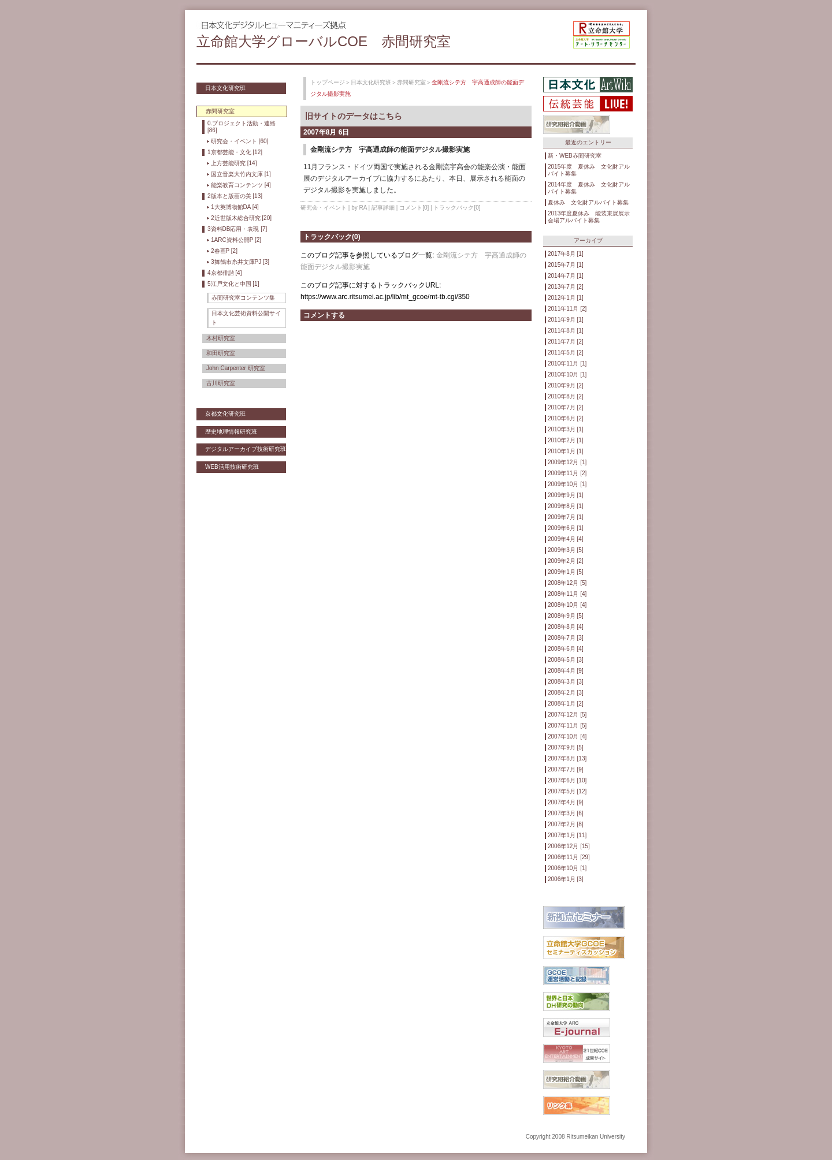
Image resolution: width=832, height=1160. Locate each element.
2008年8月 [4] (566, 627)
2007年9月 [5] (566, 747)
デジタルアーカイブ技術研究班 (245, 449)
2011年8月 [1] (566, 330)
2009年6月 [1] (566, 528)
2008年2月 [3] (566, 692)
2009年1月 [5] (566, 572)
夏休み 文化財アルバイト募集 (588, 202)
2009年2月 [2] (566, 561)
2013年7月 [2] (566, 287)
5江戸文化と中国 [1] (233, 284)
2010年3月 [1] (566, 429)
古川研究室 (220, 383)
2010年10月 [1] (567, 374)
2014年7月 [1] (566, 276)
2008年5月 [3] (566, 660)
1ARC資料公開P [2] (236, 240)
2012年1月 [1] (566, 297)
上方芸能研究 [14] (234, 163)
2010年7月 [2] (566, 407)
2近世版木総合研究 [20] (241, 218)
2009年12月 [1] (567, 462)
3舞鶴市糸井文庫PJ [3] (240, 262)
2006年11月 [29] (569, 857)
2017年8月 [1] (566, 254)
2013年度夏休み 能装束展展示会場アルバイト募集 (589, 216)
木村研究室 (220, 338)
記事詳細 (383, 207)
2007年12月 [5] (567, 714)
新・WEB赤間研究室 (574, 155)
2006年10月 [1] (567, 868)
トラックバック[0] (456, 207)
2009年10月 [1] (567, 484)
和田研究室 (220, 353)
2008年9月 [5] (566, 616)
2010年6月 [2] (566, 418)
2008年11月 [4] (567, 594)
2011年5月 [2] (566, 352)
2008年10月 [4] (567, 605)
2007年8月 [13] (567, 758)
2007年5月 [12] (567, 791)
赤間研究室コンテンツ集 (243, 297)
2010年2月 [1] (566, 440)
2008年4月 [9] (566, 670)
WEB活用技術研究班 (232, 467)
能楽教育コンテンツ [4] (241, 185)
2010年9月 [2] (566, 385)
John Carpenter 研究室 (235, 368)
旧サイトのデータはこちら (353, 116)
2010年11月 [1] (567, 363)
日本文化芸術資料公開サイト (246, 318)
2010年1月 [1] (566, 451)
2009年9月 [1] (566, 495)
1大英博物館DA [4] (235, 207)
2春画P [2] (224, 251)
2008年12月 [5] (567, 583)
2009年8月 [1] (566, 506)
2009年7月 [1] (566, 517)
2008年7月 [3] (566, 638)
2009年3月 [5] (566, 550)
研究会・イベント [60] (239, 141)
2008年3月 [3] (566, 681)
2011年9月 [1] (566, 319)
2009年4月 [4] (566, 539)
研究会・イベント (323, 207)
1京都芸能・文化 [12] (234, 152)
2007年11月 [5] (567, 725)
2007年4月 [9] (566, 802)
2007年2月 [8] (566, 824)
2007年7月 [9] (566, 769)
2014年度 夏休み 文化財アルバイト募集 (589, 188)
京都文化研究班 (225, 414)
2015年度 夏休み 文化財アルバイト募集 (589, 170)
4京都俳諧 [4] (224, 273)
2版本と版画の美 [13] (234, 196)
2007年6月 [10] (567, 780)
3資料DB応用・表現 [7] (237, 229)
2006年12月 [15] (569, 846)
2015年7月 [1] (566, 265)
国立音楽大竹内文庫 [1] (241, 174)
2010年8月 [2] (566, 396)
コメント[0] (414, 207)
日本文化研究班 (225, 88)
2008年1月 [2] (566, 703)
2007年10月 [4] (567, 736)
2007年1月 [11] (567, 835)
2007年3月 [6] (566, 813)
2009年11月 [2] (567, 473)
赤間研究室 (411, 82)
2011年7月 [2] (566, 341)
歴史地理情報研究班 (231, 431)
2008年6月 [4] (566, 649)
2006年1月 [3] (566, 879)
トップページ (327, 82)
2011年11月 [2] (567, 308)
